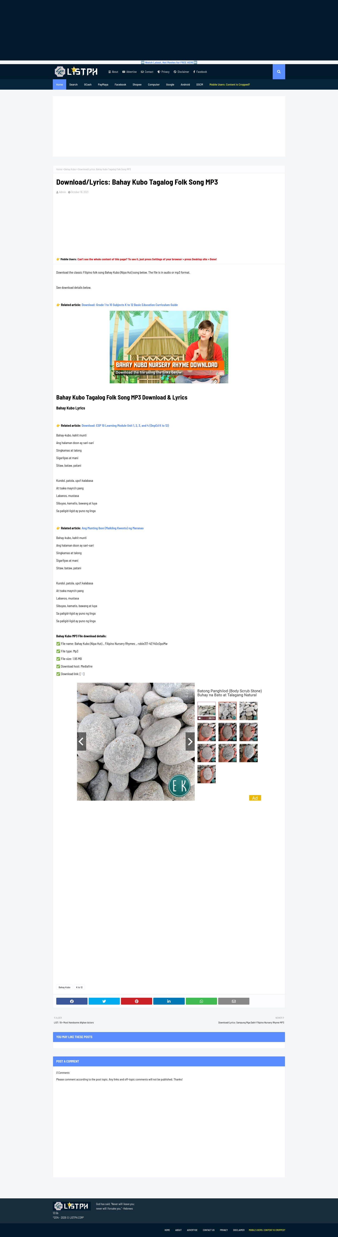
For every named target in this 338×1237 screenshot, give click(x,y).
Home (59, 169)
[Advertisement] (169, 30)
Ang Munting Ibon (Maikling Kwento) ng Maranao (113, 528)
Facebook (200, 71)
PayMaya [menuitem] (103, 84)
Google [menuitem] (170, 84)
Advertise (129, 71)
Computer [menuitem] (154, 84)
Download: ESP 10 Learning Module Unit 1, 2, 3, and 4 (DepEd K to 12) (125, 425)
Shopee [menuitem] (137, 84)
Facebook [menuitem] (120, 84)
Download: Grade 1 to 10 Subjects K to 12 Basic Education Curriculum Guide (130, 305)
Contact (147, 71)
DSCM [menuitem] (199, 84)
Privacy (163, 71)
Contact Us (208, 1230)
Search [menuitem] (73, 84)
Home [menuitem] (59, 84)
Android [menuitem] (185, 84)
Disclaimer (181, 71)
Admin (62, 192)
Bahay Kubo (70, 169)
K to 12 (79, 987)
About (113, 71)
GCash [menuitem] (87, 84)
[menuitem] (229, 84)
